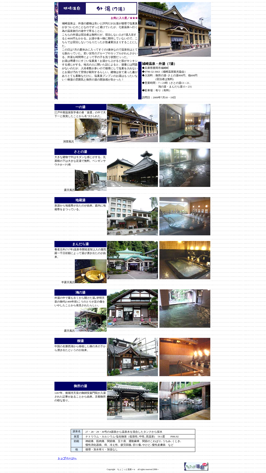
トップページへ (67, 458)
